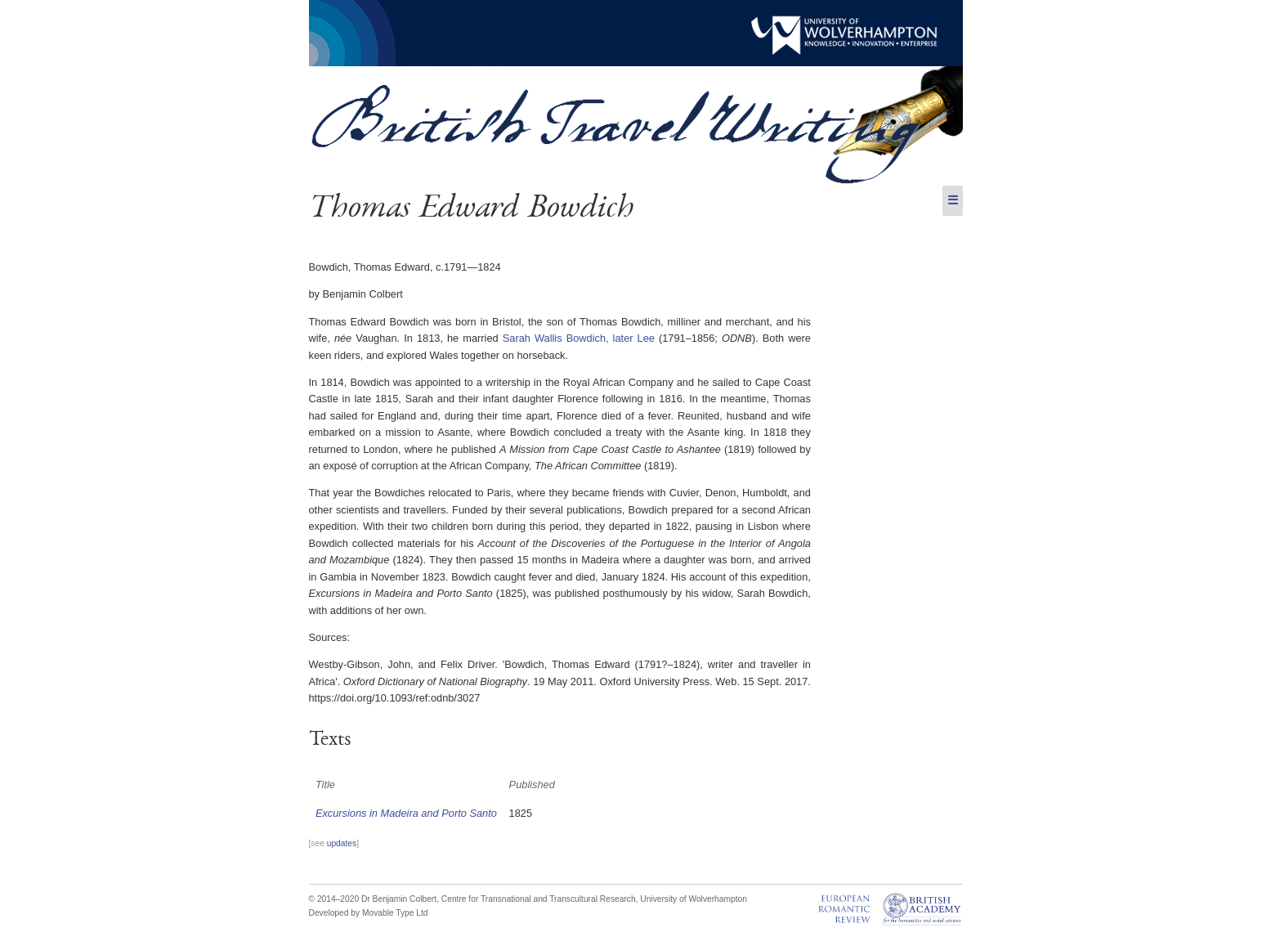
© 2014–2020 (334, 898)
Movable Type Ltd (395, 912)
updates (341, 843)
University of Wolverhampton (693, 898)
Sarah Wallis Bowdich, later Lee (579, 338)
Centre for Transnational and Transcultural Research (538, 898)
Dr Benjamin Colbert (398, 898)
